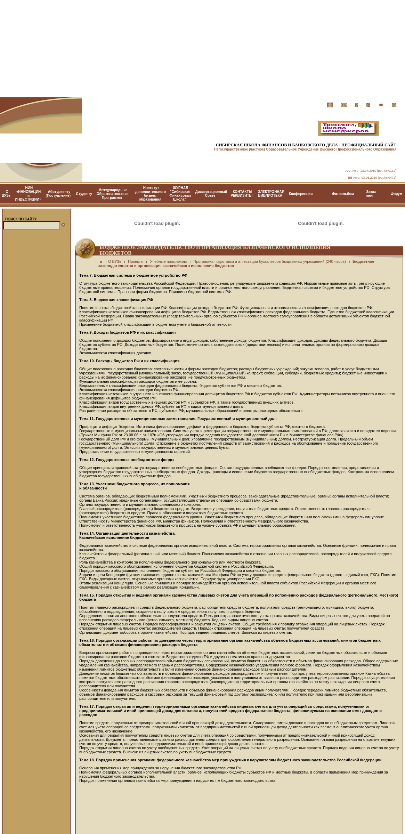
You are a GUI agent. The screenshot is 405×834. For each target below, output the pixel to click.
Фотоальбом (343, 194)
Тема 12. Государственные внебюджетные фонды (127, 460)
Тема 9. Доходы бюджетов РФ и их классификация (127, 332)
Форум (396, 194)
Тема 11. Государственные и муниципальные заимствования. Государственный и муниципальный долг (178, 418)
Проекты (135, 261)
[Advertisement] (202, 48)
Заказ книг (371, 193)
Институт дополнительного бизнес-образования (150, 193)
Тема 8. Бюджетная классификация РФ (116, 300)
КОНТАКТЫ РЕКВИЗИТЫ (241, 193)
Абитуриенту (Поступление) (58, 193)
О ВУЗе (6, 193)
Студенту (84, 194)
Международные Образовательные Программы (112, 194)
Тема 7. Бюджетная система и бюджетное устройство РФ (133, 275)
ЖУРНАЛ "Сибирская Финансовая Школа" (180, 193)
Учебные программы (168, 261)
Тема (83, 640)
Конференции (301, 194)
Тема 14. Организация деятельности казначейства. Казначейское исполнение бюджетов (127, 535)
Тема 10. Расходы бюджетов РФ (109, 361)
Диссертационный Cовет (211, 193)
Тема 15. (87, 595)
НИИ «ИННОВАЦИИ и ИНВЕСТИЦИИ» (28, 193)
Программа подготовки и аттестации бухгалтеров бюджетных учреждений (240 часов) (269, 261)
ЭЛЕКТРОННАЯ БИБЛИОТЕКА (271, 193)
